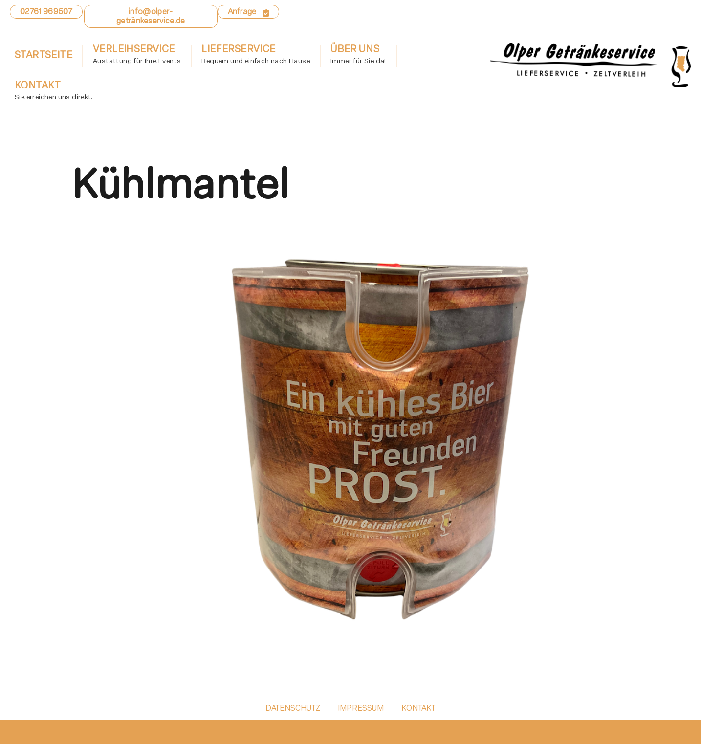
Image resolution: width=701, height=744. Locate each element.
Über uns (358, 56)
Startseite (43, 56)
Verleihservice (137, 56)
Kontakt (53, 92)
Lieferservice (255, 56)
